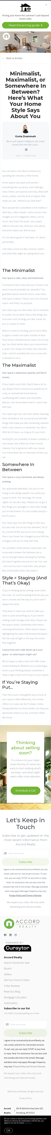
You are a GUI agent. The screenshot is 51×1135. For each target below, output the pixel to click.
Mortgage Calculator (15, 997)
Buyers (8, 968)
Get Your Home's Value (16, 980)
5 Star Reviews (12, 985)
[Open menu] (47, 36)
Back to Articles (14, 58)
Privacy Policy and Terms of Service (25, 895)
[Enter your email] (28, 853)
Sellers (8, 974)
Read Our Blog (12, 991)
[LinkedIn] (10, 935)
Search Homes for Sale (17, 962)
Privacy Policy (25, 1098)
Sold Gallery (11, 1003)
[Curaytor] (17, 950)
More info (28, 1123)
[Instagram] (16, 935)
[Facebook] (5, 935)
